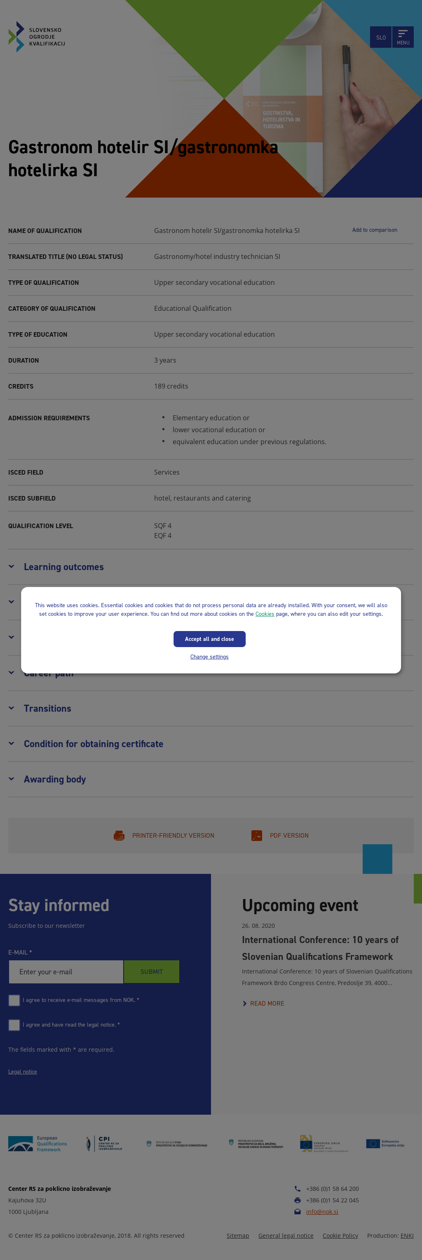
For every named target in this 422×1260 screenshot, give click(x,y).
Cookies (265, 613)
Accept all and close (209, 639)
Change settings (209, 656)
